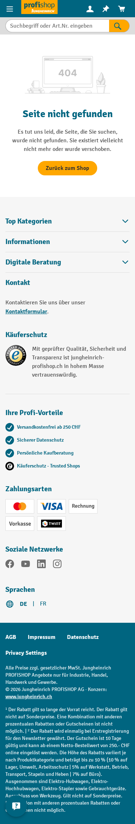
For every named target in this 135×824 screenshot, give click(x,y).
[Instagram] (57, 565)
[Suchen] (119, 25)
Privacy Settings (26, 653)
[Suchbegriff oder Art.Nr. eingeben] (57, 25)
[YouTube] (25, 565)
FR (43, 603)
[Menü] (10, 8)
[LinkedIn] (41, 565)
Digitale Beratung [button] (67, 262)
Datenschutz (83, 637)
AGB (10, 637)
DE (23, 604)
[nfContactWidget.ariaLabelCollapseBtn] (16, 806)
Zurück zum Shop (67, 168)
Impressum (41, 637)
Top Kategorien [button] (67, 221)
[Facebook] (9, 565)
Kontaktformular (26, 311)
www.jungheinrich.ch (28, 697)
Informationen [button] (67, 241)
